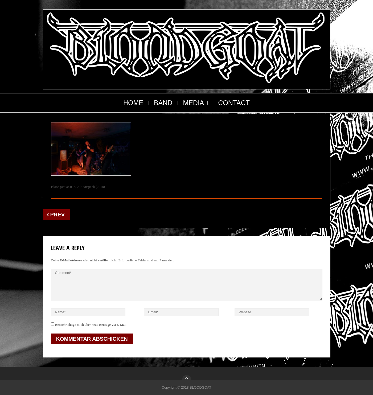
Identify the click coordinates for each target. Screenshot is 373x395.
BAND (163, 102)
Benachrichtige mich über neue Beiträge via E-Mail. (91, 325)
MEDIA (193, 102)
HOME (133, 102)
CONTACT (234, 102)
